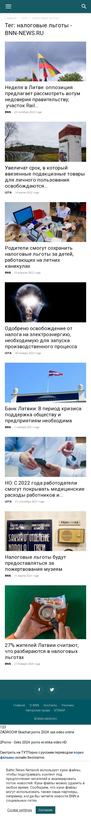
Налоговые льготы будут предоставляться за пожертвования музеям (35, 563)
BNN (8, 112)
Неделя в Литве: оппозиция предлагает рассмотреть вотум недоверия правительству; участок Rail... (42, 96)
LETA (8, 192)
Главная (11, 18)
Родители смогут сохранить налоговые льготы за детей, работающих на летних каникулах (39, 257)
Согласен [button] (45, 810)
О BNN (34, 705)
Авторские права (38, 710)
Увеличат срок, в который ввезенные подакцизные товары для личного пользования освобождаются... (45, 177)
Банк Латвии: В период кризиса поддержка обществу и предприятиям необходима (43, 415)
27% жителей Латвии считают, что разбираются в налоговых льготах (42, 651)
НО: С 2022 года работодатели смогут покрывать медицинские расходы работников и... (44, 489)
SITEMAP (59, 710)
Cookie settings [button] (19, 810)
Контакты (50, 705)
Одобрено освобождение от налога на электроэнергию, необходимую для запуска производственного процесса (41, 337)
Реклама (68, 705)
